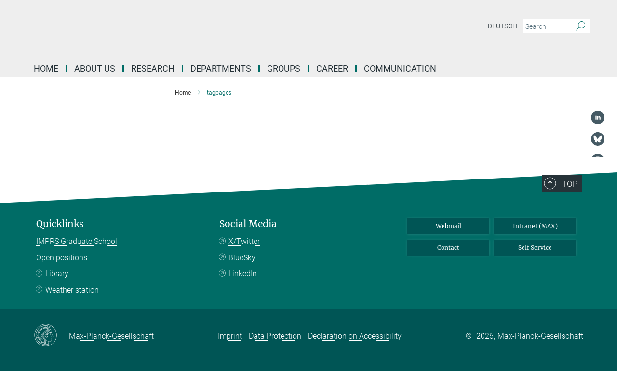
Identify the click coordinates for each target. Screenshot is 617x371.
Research (152, 68)
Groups (283, 68)
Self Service (535, 247)
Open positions (61, 257)
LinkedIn (242, 273)
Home (46, 68)
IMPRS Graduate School (76, 241)
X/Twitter (244, 241)
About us (94, 68)
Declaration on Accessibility (355, 336)
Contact (448, 247)
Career (332, 68)
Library (56, 273)
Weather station (72, 289)
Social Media (248, 224)
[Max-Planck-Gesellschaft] (51, 335)
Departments (220, 68)
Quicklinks (60, 224)
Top (569, 184)
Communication (400, 68)
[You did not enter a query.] (546, 26)
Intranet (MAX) (535, 226)
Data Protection (275, 336)
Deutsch (502, 26)
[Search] (580, 26)
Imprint (230, 336)
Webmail (448, 226)
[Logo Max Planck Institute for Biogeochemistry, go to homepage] (214, 29)
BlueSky (241, 257)
